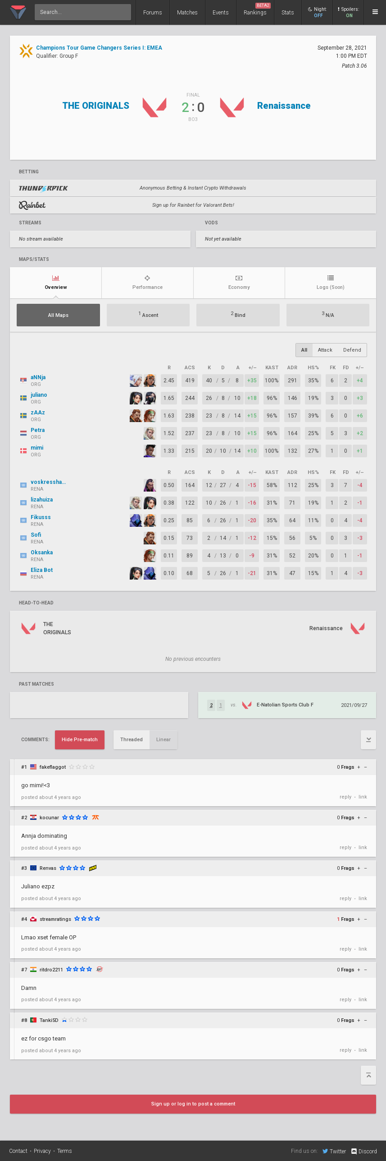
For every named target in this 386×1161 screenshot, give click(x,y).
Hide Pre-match (80, 740)
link (363, 796)
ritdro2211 (51, 970)
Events (221, 12)
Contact (18, 1151)
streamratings (55, 919)
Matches (187, 12)
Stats (288, 12)
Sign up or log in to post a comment (193, 1104)
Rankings (257, 9)
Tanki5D (49, 1020)
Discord (363, 1151)
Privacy (42, 1151)
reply (345, 796)
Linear (163, 740)
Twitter (334, 1151)
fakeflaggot (53, 767)
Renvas (48, 868)
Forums (152, 12)
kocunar (49, 818)
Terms (64, 1151)
